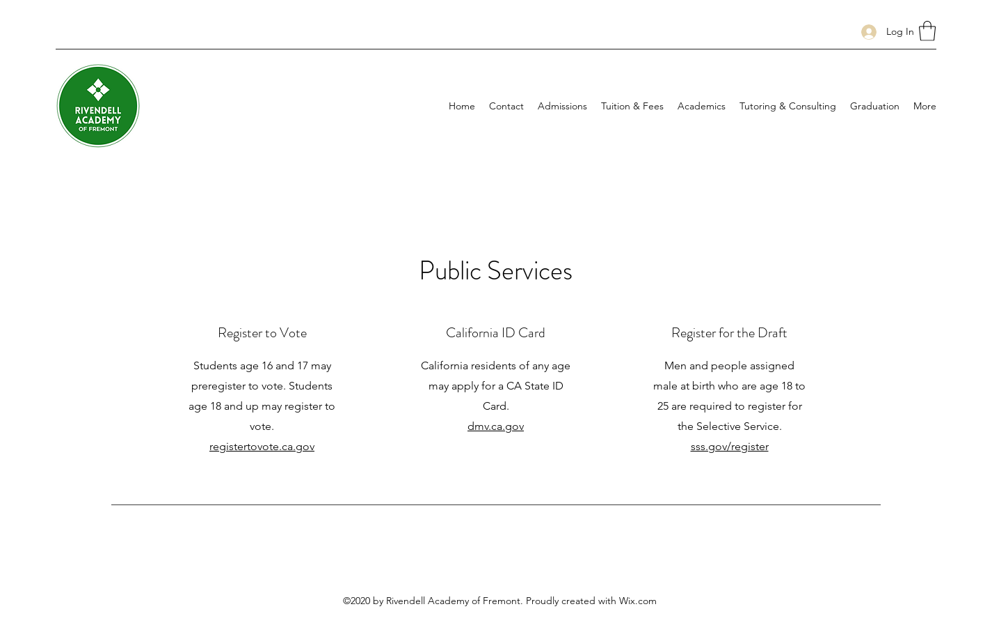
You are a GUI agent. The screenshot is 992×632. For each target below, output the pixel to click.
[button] (927, 31)
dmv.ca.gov (495, 426)
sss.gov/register (730, 446)
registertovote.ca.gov (261, 446)
